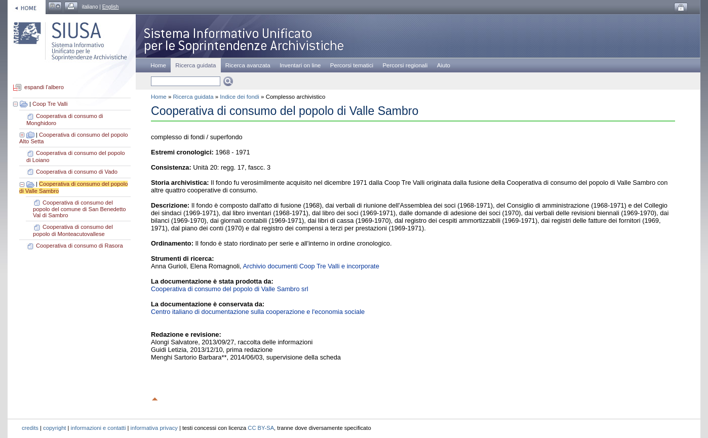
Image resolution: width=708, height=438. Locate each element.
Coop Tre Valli (49, 104)
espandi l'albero (44, 88)
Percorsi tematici (351, 65)
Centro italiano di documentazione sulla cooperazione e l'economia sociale (258, 311)
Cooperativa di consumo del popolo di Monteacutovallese (73, 230)
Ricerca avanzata (247, 65)
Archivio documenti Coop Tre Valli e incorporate (311, 266)
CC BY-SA (261, 428)
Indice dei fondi (239, 97)
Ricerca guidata (193, 97)
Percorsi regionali (404, 65)
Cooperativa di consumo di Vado (76, 172)
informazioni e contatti (98, 428)
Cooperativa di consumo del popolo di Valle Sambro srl (229, 289)
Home (158, 65)
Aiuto (443, 65)
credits (30, 428)
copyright (54, 428)
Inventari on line (300, 65)
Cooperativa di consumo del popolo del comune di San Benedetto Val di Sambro (79, 209)
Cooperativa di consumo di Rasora (79, 246)
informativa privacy (154, 428)
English (110, 7)
